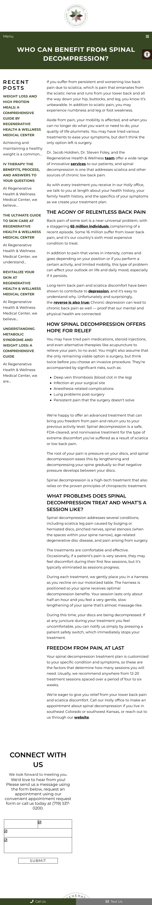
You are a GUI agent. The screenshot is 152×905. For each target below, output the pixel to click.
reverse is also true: (72, 302)
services (78, 164)
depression (98, 291)
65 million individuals (90, 226)
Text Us (114, 901)
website (81, 717)
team (110, 158)
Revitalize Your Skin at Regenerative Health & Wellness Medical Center (22, 283)
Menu (8, 36)
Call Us (38, 901)
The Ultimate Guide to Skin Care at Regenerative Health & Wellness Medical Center (22, 226)
